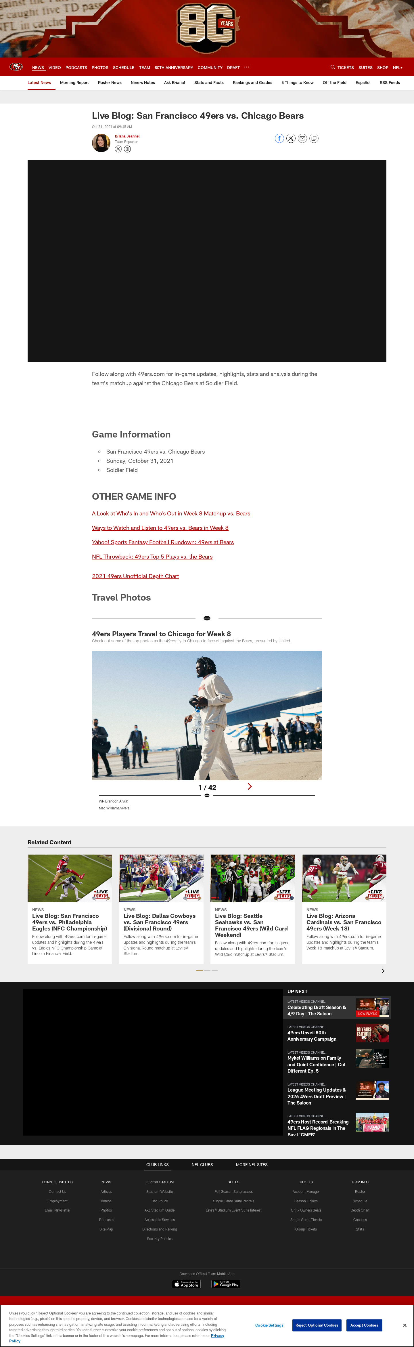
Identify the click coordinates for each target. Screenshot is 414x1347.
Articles (106, 1191)
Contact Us (57, 1191)
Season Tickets (306, 1201)
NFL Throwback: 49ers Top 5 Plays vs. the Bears (152, 556)
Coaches (360, 1220)
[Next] (249, 786)
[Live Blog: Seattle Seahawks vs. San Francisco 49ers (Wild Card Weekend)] (252, 909)
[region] (207, 1326)
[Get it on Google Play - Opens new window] (226, 1287)
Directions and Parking (159, 1229)
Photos (106, 1210)
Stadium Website (159, 1191)
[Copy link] (314, 139)
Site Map (106, 1229)
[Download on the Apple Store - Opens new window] (186, 1285)
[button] (207, 260)
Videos (106, 1201)
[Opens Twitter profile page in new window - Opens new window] (118, 149)
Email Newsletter (57, 1210)
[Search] (333, 67)
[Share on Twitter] (291, 141)
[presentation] (384, 971)
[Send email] (302, 141)
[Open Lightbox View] (207, 734)
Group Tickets (306, 1229)
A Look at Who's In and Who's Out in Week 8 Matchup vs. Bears (171, 513)
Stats (360, 1229)
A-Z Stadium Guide (160, 1210)
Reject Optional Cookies (317, 1325)
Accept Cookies (364, 1325)
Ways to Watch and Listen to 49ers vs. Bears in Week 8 (160, 527)
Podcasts (106, 1220)
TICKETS (306, 1182)
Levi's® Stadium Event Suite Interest (234, 1210)
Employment (58, 1201)
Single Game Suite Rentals (233, 1201)
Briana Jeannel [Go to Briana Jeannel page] (127, 136)
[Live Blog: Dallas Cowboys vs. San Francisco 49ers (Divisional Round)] (161, 909)
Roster (360, 1191)
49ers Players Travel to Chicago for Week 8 (161, 633)
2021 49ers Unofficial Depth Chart (135, 575)
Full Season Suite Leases (234, 1191)
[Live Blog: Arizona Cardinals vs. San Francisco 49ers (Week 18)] (344, 906)
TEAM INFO (360, 1182)
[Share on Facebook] (279, 141)
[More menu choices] (246, 67)
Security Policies (159, 1239)
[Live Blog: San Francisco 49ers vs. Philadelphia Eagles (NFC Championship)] (70, 909)
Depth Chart (360, 1210)
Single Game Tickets (306, 1220)
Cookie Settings (269, 1325)
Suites (233, 1182)
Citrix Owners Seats (306, 1210)
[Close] (404, 1325)
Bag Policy (160, 1201)
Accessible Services (160, 1220)
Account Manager (306, 1191)
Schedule (360, 1201)
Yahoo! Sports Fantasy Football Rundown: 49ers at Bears (163, 541)
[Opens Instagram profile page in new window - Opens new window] (127, 149)
